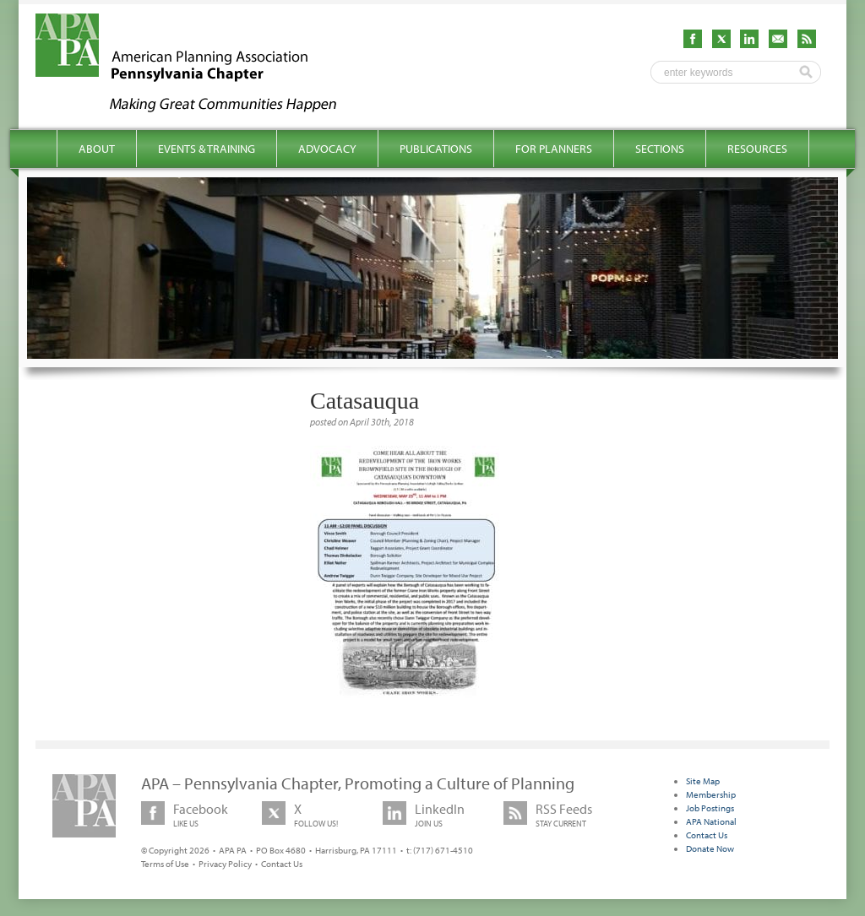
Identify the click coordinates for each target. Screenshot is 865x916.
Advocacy (327, 148)
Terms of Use (165, 864)
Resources (757, 148)
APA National (711, 821)
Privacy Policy (225, 864)
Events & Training (206, 148)
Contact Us (281, 864)
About (97, 148)
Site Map (703, 781)
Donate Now (710, 848)
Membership (711, 794)
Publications (436, 148)
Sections (659, 148)
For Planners (553, 148)
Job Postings (710, 808)
